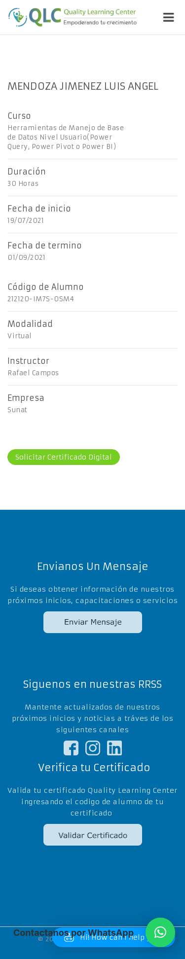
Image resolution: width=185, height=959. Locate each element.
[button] (160, 932)
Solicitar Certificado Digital (63, 457)
